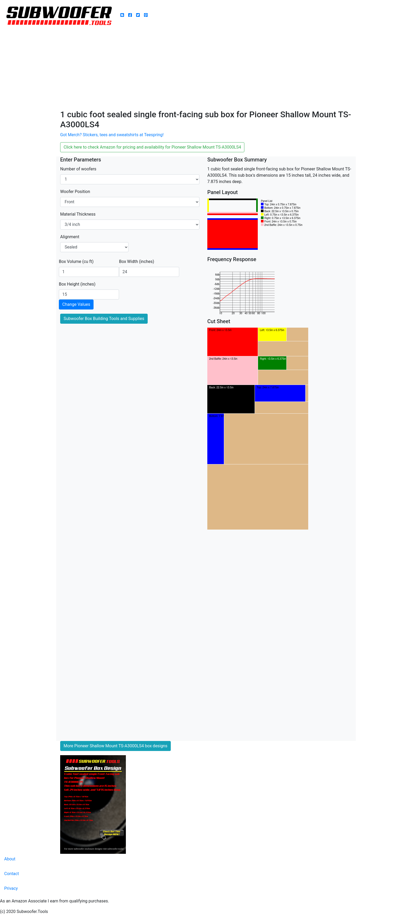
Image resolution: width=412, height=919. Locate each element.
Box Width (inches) (136, 261)
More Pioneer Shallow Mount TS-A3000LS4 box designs (115, 745)
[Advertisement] (206, 70)
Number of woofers (78, 168)
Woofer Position (75, 191)
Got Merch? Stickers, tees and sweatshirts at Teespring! (112, 134)
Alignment (69, 236)
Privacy (11, 888)
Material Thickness (78, 214)
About (10, 858)
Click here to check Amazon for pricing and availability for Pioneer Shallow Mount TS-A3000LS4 (152, 147)
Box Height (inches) (77, 284)
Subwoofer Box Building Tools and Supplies (104, 318)
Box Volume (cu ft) (76, 261)
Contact (11, 873)
